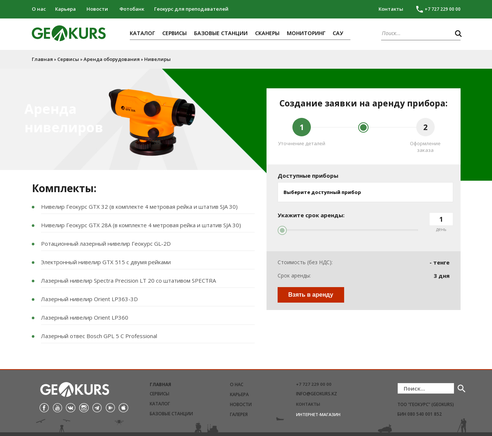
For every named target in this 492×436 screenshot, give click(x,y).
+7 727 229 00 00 (314, 384)
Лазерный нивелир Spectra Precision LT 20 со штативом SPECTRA (128, 280)
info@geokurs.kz (316, 394)
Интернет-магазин (318, 414)
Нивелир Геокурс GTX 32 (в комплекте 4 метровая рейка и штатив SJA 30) (139, 206)
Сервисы (174, 33)
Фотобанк (131, 9)
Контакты (391, 9)
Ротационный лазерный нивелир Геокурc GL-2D (106, 243)
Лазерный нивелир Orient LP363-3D (89, 299)
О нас (39, 9)
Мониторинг (306, 33)
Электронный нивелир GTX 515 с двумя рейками (106, 262)
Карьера (65, 9)
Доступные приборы (308, 175)
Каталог (142, 33)
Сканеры (267, 33)
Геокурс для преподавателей (191, 9)
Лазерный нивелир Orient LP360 (84, 317)
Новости (97, 9)
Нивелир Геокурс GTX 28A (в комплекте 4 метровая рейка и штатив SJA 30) (141, 225)
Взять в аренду (310, 295)
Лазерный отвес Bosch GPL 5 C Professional (99, 336)
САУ (338, 33)
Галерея (239, 414)
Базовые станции (221, 33)
